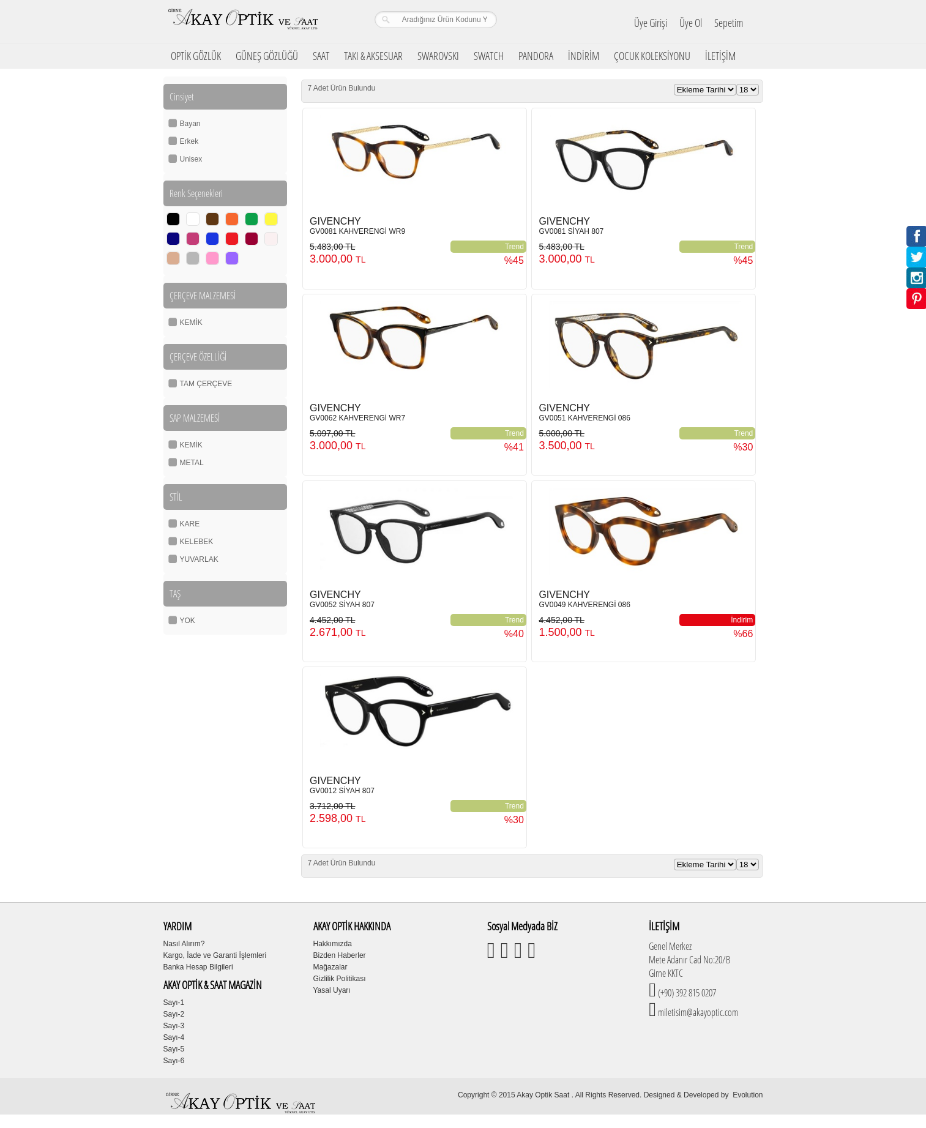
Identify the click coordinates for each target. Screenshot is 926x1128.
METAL (192, 462)
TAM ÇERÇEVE (206, 383)
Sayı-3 (174, 1026)
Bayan (190, 123)
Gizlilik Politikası (339, 978)
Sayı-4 (174, 1037)
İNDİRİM (583, 55)
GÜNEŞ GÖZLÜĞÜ (267, 55)
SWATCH (489, 55)
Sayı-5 (174, 1049)
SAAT (321, 55)
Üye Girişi (650, 22)
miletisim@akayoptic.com (697, 1012)
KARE (190, 524)
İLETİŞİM (720, 55)
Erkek (189, 141)
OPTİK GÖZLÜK (196, 55)
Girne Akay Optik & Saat (242, 21)
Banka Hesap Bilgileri (198, 967)
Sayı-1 (174, 1002)
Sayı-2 (174, 1014)
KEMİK (191, 322)
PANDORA (535, 55)
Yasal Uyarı (332, 990)
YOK (187, 620)
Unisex (191, 159)
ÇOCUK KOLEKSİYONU (652, 55)
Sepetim (728, 22)
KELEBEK (197, 541)
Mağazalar (330, 967)
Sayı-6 (174, 1060)
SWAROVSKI (438, 55)
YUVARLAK (199, 559)
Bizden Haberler (339, 955)
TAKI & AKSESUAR (373, 55)
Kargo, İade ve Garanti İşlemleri (215, 955)
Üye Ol (690, 22)
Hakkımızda (332, 943)
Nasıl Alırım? (184, 943)
